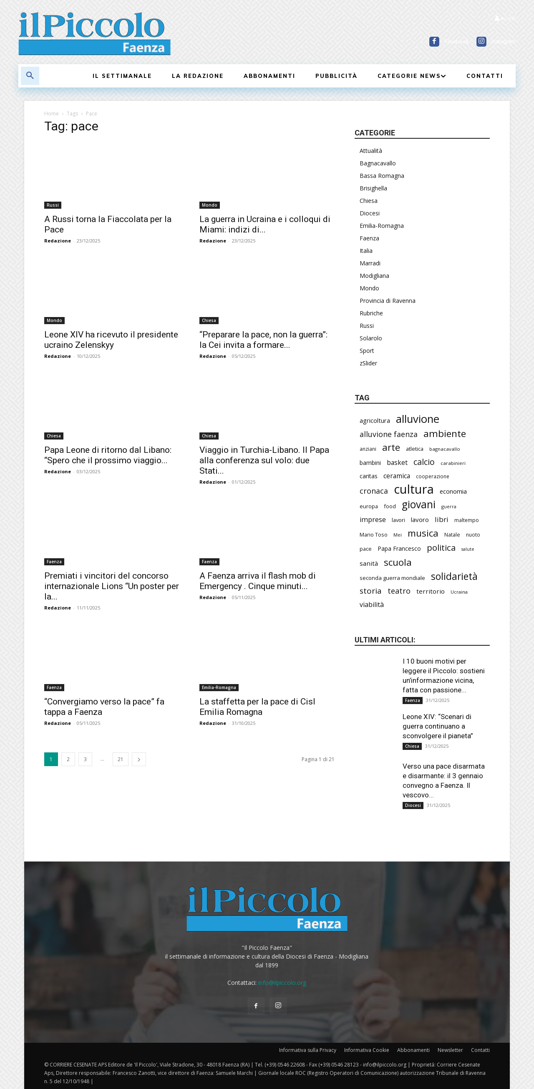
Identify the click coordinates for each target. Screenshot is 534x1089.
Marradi (370, 263)
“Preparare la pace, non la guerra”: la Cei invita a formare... (263, 340)
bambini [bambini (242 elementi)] (370, 463)
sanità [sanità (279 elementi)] (369, 563)
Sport (367, 351)
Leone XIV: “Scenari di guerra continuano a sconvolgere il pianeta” (438, 726)
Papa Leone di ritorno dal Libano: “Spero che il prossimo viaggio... (107, 455)
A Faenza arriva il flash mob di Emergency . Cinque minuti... (257, 581)
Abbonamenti (413, 1050)
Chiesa (209, 320)
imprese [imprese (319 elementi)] (373, 519)
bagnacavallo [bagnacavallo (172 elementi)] (444, 449)
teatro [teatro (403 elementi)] (399, 591)
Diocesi (370, 213)
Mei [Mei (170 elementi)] (397, 535)
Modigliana (374, 276)
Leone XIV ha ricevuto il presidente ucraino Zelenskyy (111, 340)
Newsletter (450, 1050)
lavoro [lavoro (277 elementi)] (420, 519)
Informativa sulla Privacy (307, 1050)
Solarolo (371, 338)
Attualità (371, 151)
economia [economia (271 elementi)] (453, 491)
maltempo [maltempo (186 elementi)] (466, 520)
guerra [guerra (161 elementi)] (448, 506)
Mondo (209, 205)
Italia (366, 251)
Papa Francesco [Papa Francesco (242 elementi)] (399, 548)
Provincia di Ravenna (388, 301)
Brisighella (373, 188)
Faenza (54, 561)
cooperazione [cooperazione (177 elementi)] (432, 476)
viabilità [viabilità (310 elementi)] (372, 604)
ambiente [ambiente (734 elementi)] (444, 433)
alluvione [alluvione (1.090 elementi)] (417, 419)
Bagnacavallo (378, 163)
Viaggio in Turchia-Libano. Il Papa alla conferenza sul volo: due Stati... (264, 460)
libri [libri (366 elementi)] (441, 519)
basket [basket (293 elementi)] (397, 462)
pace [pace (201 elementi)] (366, 548)
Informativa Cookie (366, 1050)
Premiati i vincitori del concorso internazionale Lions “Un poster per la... (111, 586)
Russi (53, 205)
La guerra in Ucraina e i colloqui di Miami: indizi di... (264, 224)
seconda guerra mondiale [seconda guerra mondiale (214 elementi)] (392, 578)
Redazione (57, 240)
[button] (30, 76)
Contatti (480, 1050)
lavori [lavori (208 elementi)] (398, 520)
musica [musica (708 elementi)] (423, 533)
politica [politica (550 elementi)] (441, 547)
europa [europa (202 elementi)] (369, 506)
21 (120, 759)
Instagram (503, 41)
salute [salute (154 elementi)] (467, 549)
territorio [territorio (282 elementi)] (430, 591)
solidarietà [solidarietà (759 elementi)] (454, 576)
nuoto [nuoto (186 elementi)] (473, 534)
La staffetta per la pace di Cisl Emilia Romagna (257, 707)
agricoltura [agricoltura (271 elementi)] (375, 420)
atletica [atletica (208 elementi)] (414, 448)
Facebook (456, 41)
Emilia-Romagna (219, 687)
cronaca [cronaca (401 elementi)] (374, 491)
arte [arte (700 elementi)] (391, 447)
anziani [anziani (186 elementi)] (368, 448)
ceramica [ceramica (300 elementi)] (396, 476)
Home (51, 113)
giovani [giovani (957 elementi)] (419, 504)
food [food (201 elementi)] (390, 506)
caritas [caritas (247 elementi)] (369, 476)
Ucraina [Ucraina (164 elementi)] (459, 592)
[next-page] (139, 759)
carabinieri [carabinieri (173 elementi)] (453, 463)
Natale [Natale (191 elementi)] (452, 534)
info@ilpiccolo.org (282, 983)
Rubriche (371, 313)
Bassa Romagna (382, 176)
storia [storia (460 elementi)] (371, 591)
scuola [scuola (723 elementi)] (398, 562)
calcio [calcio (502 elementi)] (424, 461)
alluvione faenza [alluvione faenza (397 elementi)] (389, 434)
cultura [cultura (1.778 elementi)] (414, 489)
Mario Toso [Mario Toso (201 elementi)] (374, 534)
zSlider (368, 363)
